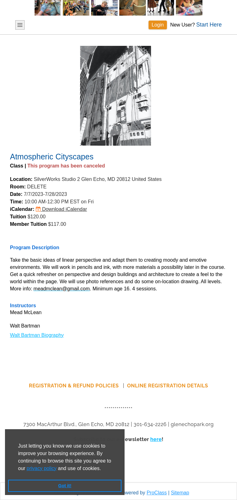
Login (158, 24)
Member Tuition (28, 224)
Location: (21, 179)
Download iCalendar (61, 209)
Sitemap (180, 492)
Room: (18, 186)
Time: (16, 201)
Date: (16, 194)
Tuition (18, 216)
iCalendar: (22, 209)
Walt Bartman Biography (37, 335)
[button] (103, 469)
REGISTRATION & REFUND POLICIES (74, 386)
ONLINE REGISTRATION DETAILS (167, 386)
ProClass (157, 492)
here (156, 439)
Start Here (209, 25)
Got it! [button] (64, 485)
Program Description (34, 247)
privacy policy (42, 468)
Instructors (23, 305)
